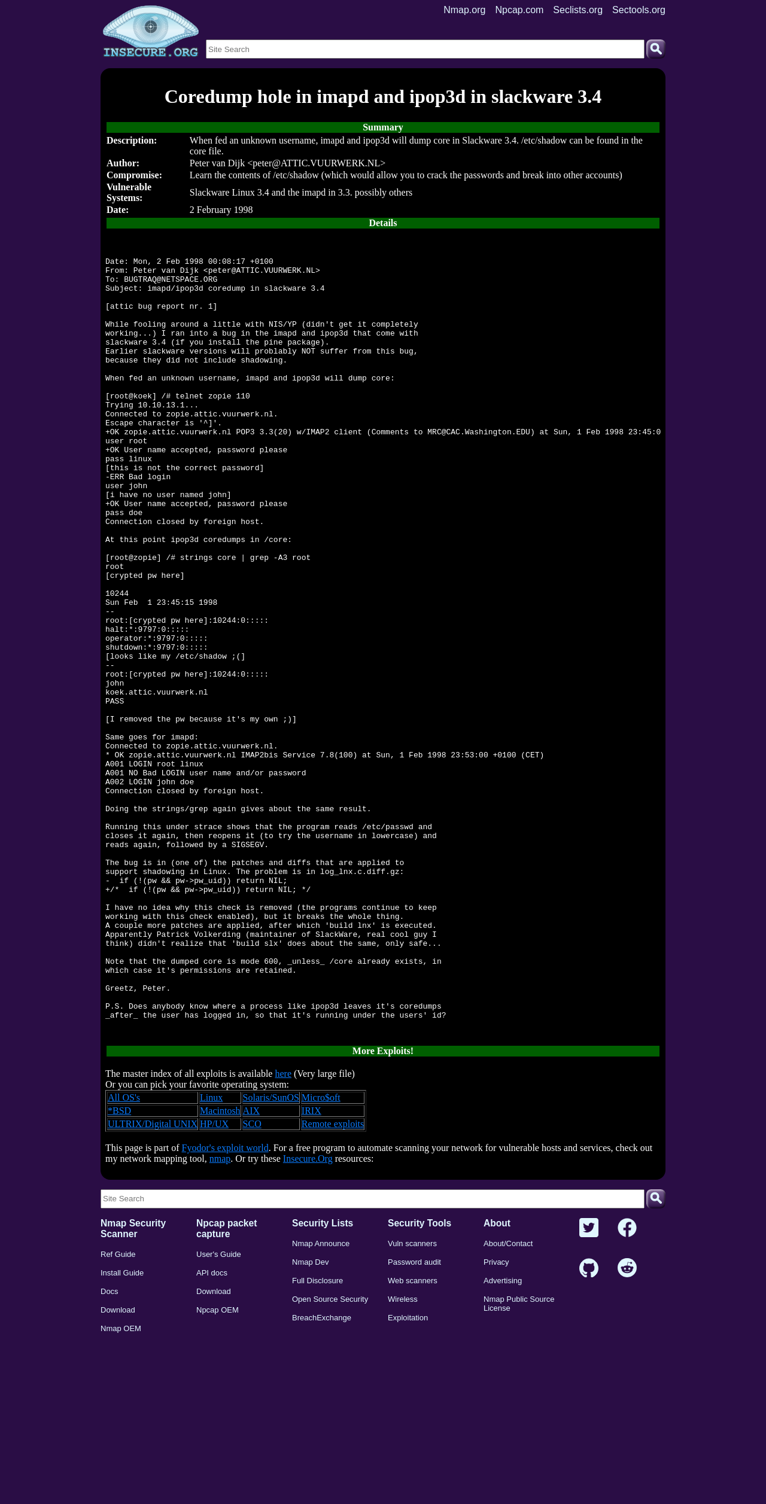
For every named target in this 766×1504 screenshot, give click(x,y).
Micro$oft (321, 1254)
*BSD (119, 1267)
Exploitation (408, 1473)
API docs (211, 1428)
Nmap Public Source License (519, 1460)
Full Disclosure (317, 1436)
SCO (252, 1280)
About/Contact (508, 1399)
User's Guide (218, 1410)
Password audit (414, 1418)
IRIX (311, 1267)
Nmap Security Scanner (133, 1384)
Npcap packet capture (226, 1384)
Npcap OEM (217, 1466)
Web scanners (412, 1436)
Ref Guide (118, 1410)
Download (118, 1466)
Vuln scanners (412, 1399)
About (497, 1379)
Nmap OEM (121, 1484)
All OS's (124, 1254)
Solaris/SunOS (271, 1254)
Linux (211, 1254)
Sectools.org (638, 10)
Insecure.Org (308, 1315)
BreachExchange (321, 1473)
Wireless (403, 1455)
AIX (251, 1267)
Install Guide (122, 1428)
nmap (220, 1315)
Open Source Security (330, 1455)
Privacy (496, 1418)
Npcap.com (519, 10)
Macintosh (220, 1267)
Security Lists (322, 1379)
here (283, 1230)
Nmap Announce (320, 1399)
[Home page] (151, 32)
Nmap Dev (310, 1418)
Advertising (503, 1436)
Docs (109, 1447)
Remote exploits (333, 1280)
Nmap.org (464, 10)
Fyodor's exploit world (225, 1304)
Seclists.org (578, 10)
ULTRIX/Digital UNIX (152, 1280)
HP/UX (214, 1280)
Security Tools (419, 1379)
